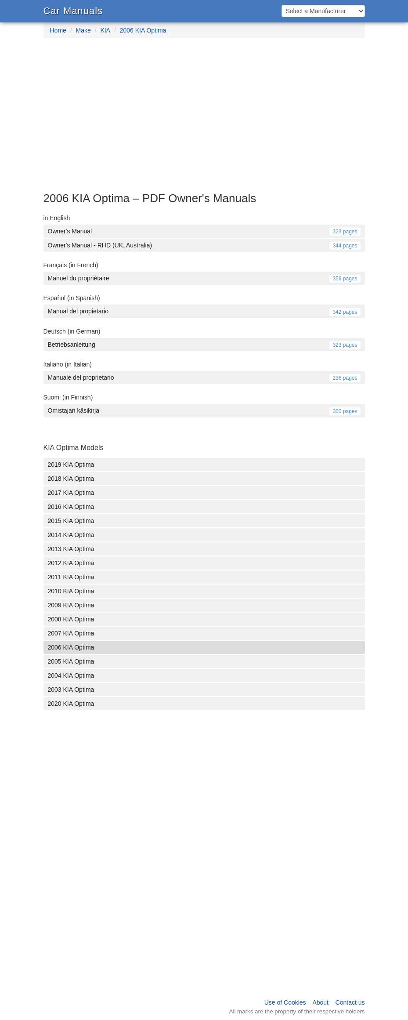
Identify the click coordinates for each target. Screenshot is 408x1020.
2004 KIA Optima (71, 675)
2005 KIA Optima (71, 661)
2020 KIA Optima (71, 703)
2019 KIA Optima (71, 464)
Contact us (350, 1002)
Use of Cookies (285, 1002)
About (320, 1002)
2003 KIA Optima (71, 689)
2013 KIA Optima (71, 548)
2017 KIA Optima (71, 492)
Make (83, 30)
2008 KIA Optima (71, 619)
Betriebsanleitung (204, 344)
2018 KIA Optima (71, 478)
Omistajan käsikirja (204, 410)
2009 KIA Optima (71, 605)
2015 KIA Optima (71, 520)
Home (58, 30)
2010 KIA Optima (71, 591)
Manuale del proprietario (204, 377)
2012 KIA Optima (71, 562)
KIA (105, 30)
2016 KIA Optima (71, 506)
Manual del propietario (204, 311)
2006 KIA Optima (143, 30)
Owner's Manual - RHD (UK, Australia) (204, 245)
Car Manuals (73, 10)
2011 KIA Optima (71, 577)
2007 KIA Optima (71, 633)
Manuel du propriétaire (204, 278)
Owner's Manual (204, 231)
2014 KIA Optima (71, 534)
